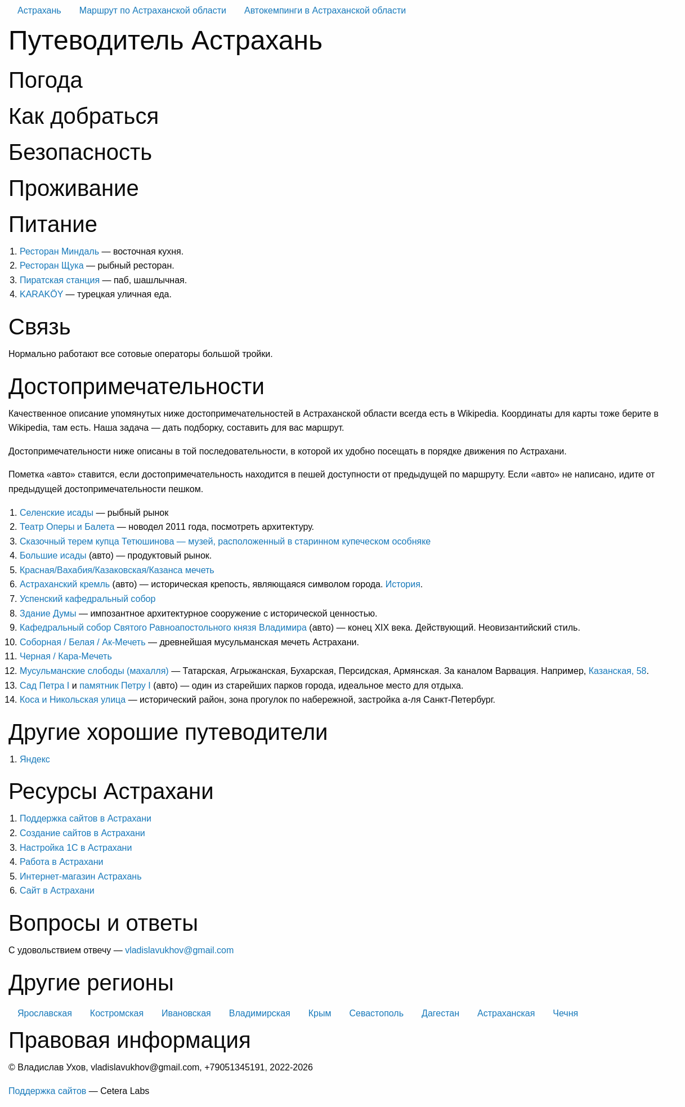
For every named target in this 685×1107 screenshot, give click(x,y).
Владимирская (259, 1013)
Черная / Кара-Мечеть (66, 656)
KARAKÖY (41, 294)
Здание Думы (48, 613)
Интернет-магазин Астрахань (80, 876)
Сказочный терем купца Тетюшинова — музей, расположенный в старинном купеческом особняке (225, 541)
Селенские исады (56, 512)
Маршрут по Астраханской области (152, 10)
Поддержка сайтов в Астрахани (85, 818)
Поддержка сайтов (47, 1091)
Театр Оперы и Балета (67, 527)
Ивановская (186, 1013)
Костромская (117, 1013)
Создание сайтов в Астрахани (82, 833)
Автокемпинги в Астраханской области (325, 10)
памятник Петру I (115, 685)
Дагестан (440, 1013)
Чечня (565, 1013)
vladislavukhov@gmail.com (179, 950)
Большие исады (53, 555)
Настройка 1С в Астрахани (76, 847)
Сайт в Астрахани (57, 890)
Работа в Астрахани (61, 862)
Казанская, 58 (618, 671)
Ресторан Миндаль (59, 251)
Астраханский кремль (65, 584)
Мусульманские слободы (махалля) (94, 671)
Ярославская (44, 1013)
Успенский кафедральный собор (87, 599)
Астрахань (39, 10)
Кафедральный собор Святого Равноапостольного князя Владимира (163, 627)
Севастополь (376, 1013)
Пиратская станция (60, 280)
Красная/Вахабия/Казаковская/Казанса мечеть (117, 570)
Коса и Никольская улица (73, 699)
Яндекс (35, 759)
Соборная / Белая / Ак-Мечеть (83, 642)
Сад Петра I (44, 685)
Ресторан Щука (52, 265)
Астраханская (506, 1013)
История (403, 584)
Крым (320, 1013)
